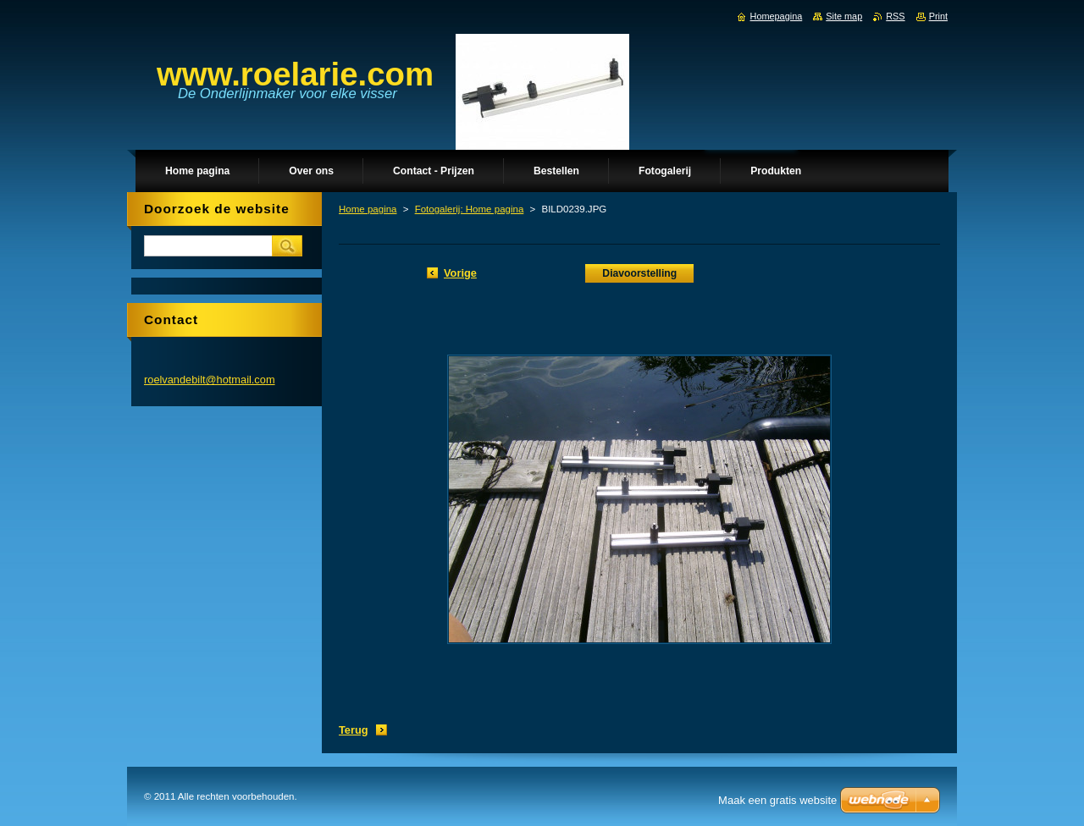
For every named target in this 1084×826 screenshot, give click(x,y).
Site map (844, 16)
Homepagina (776, 16)
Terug (353, 730)
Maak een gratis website (777, 800)
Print (938, 16)
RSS (895, 16)
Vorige (460, 273)
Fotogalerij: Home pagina (469, 209)
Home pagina (368, 209)
